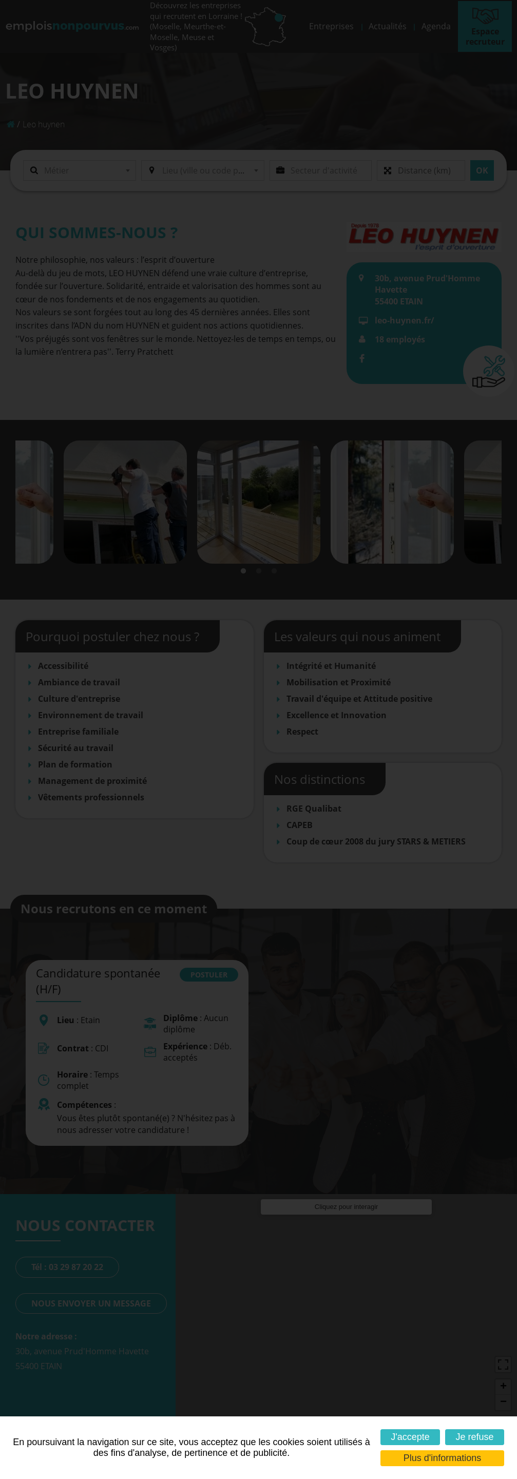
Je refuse (475, 1437)
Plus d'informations (443, 1458)
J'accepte (410, 1437)
